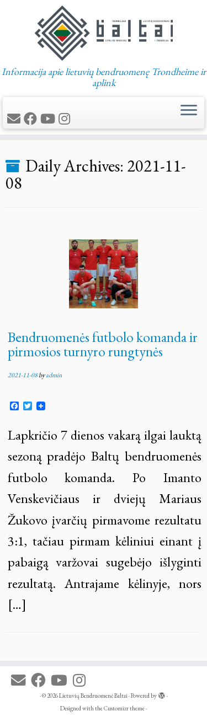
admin (54, 375)
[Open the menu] (189, 111)
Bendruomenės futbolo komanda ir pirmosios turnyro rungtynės (103, 344)
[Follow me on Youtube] (49, 118)
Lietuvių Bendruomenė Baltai (93, 695)
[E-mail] (15, 118)
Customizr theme (124, 708)
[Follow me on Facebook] (32, 118)
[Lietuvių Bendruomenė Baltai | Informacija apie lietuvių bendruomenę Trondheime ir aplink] (103, 33)
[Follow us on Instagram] (66, 118)
